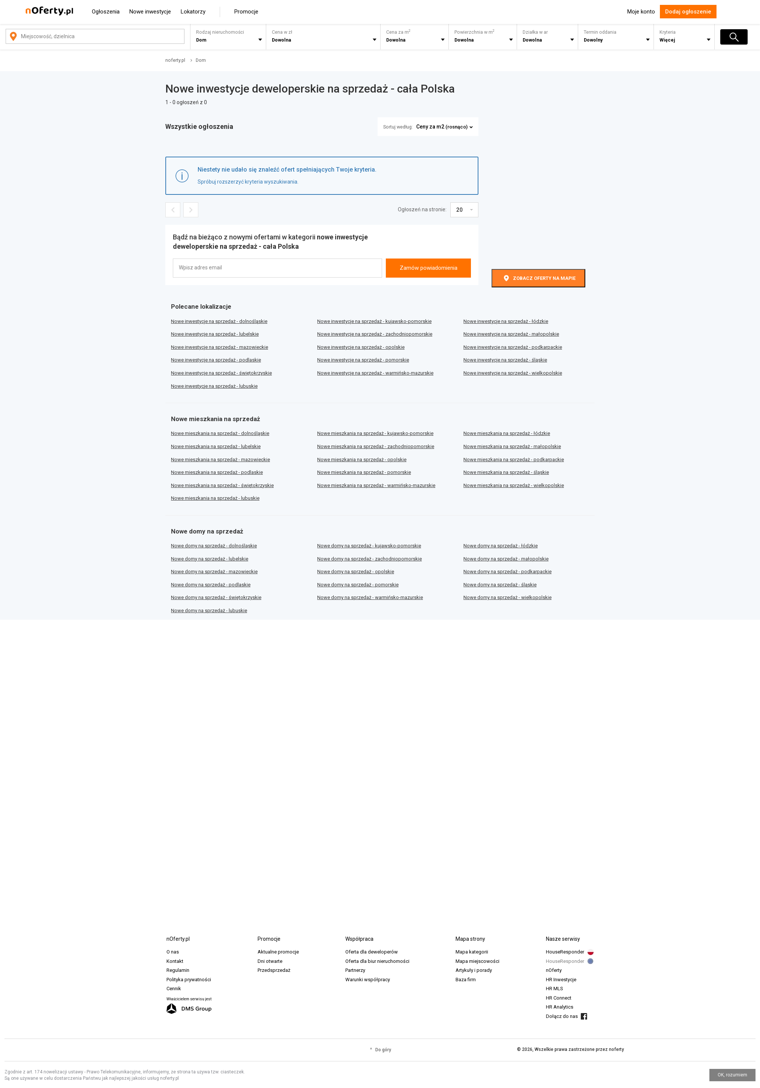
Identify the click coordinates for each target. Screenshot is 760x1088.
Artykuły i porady (474, 970)
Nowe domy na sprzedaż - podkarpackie (507, 571)
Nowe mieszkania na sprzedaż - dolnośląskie (220, 433)
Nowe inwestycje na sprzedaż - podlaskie (216, 360)
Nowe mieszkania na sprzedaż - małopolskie (512, 446)
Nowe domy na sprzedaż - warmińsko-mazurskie (370, 597)
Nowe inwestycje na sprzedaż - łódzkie (505, 321)
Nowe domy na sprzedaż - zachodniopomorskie (369, 559)
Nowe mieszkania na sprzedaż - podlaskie (217, 472)
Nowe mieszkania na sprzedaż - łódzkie (506, 433)
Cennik (173, 988)
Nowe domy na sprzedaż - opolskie (355, 571)
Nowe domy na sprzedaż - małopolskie (506, 559)
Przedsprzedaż (274, 970)
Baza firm (466, 979)
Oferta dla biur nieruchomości (377, 961)
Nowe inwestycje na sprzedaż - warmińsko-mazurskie (375, 373)
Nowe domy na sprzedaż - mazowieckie (214, 571)
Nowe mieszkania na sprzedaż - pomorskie (364, 472)
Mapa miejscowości (477, 961)
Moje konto (641, 11)
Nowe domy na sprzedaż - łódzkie (500, 545)
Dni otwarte (270, 961)
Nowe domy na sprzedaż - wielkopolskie (507, 597)
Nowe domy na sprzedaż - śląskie (500, 584)
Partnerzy (355, 970)
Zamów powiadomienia (428, 268)
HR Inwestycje (561, 979)
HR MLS (554, 988)
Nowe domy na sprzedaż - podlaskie (210, 584)
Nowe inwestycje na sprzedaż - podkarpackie (512, 347)
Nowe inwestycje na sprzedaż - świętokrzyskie (221, 373)
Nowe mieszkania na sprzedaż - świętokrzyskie (222, 485)
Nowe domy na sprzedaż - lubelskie (209, 559)
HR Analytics (559, 1007)
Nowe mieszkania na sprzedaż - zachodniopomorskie (375, 446)
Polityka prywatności (188, 979)
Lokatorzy (193, 11)
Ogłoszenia (106, 11)
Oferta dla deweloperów (371, 952)
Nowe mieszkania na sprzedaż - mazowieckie (220, 459)
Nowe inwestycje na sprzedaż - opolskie (361, 347)
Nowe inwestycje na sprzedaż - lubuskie (214, 386)
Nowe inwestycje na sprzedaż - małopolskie (511, 334)
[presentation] (428, 244)
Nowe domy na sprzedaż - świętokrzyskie (216, 597)
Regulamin (177, 970)
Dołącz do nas (562, 1016)
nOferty (554, 970)
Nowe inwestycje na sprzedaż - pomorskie (363, 360)
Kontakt (174, 961)
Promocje (246, 11)
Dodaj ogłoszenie (688, 11)
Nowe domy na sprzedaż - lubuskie (209, 610)
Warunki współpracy (367, 979)
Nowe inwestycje (150, 11)
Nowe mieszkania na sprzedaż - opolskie (361, 459)
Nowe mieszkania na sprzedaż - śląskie (506, 472)
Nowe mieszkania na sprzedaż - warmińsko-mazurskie (376, 485)
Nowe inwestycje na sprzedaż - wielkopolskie (512, 373)
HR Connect (558, 998)
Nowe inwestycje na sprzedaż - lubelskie (215, 334)
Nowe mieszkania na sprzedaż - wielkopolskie (513, 485)
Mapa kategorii (472, 952)
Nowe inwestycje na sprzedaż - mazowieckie (219, 347)
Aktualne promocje (278, 952)
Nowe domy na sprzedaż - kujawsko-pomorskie (369, 545)
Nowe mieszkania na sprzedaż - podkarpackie (513, 459)
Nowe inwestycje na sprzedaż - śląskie (505, 360)
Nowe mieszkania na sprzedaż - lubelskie (216, 446)
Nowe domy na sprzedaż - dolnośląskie (214, 545)
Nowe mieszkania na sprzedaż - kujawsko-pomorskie (375, 433)
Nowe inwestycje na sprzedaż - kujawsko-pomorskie (374, 321)
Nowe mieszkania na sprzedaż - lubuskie (215, 498)
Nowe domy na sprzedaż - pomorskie (358, 584)
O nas (172, 952)
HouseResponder (565, 952)
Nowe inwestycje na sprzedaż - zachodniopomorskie (374, 334)
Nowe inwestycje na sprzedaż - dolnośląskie (219, 321)
